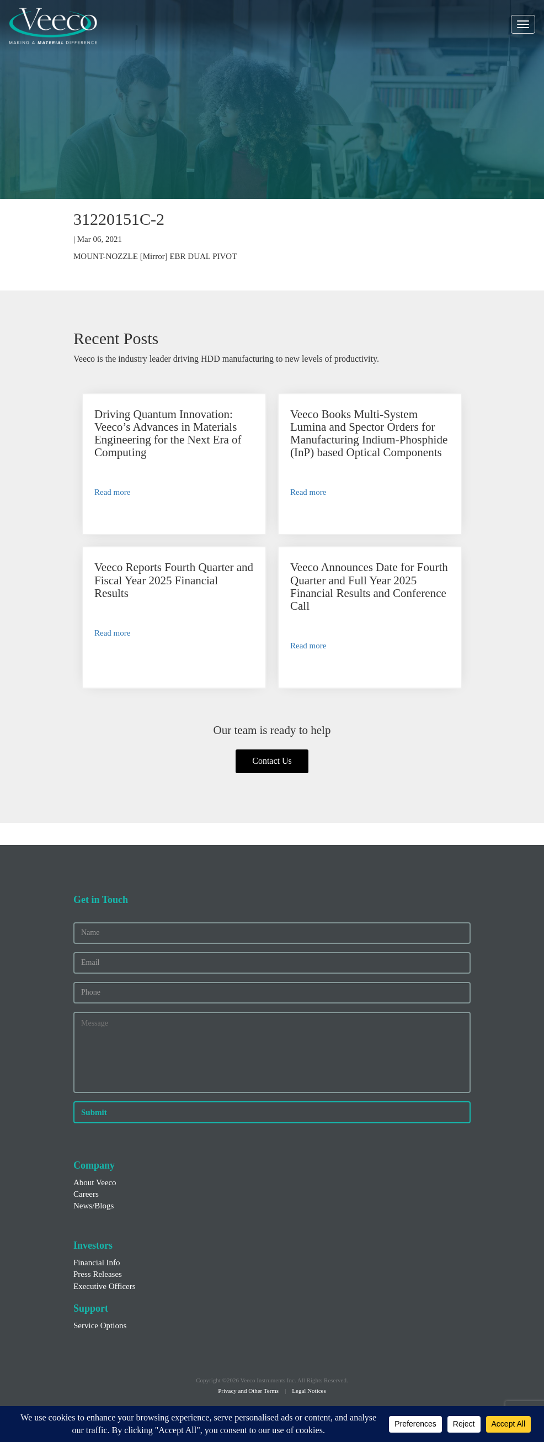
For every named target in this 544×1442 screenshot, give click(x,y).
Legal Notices (309, 1390)
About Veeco (94, 1182)
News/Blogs (93, 1205)
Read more (112, 492)
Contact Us (272, 760)
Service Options (99, 1325)
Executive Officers (104, 1286)
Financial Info (96, 1262)
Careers (86, 1194)
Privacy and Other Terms (248, 1390)
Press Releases (97, 1274)
